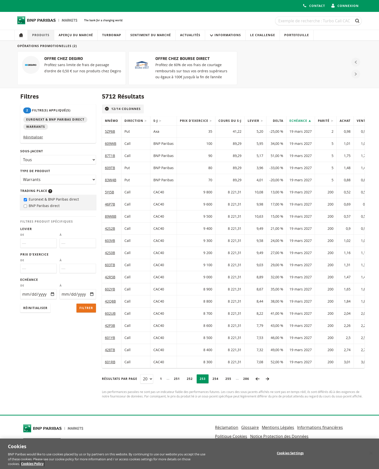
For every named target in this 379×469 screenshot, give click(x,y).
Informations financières (320, 427)
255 (229, 379)
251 (178, 379)
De (22, 235)
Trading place (36, 191)
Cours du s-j (229, 121)
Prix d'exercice (34, 254)
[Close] (371, 455)
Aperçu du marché (76, 35)
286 (247, 379)
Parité (324, 121)
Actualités (190, 35)
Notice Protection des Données (279, 436)
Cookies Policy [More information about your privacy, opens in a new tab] (32, 466)
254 (217, 379)
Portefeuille (296, 35)
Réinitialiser (33, 137)
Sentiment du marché (150, 35)
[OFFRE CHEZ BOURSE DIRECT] (182, 68)
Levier (26, 229)
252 (191, 379)
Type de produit (35, 171)
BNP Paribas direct (42, 205)
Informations (225, 35)
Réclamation (226, 427)
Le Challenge (262, 35)
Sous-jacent (31, 151)
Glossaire (250, 427)
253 (204, 379)
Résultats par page (119, 379)
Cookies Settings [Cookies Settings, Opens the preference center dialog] (290, 455)
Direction (134, 121)
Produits (40, 35)
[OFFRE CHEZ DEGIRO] (71, 68)
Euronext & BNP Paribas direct (51, 199)
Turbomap (111, 35)
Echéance (29, 280)
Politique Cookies (231, 436)
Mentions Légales (278, 427)
